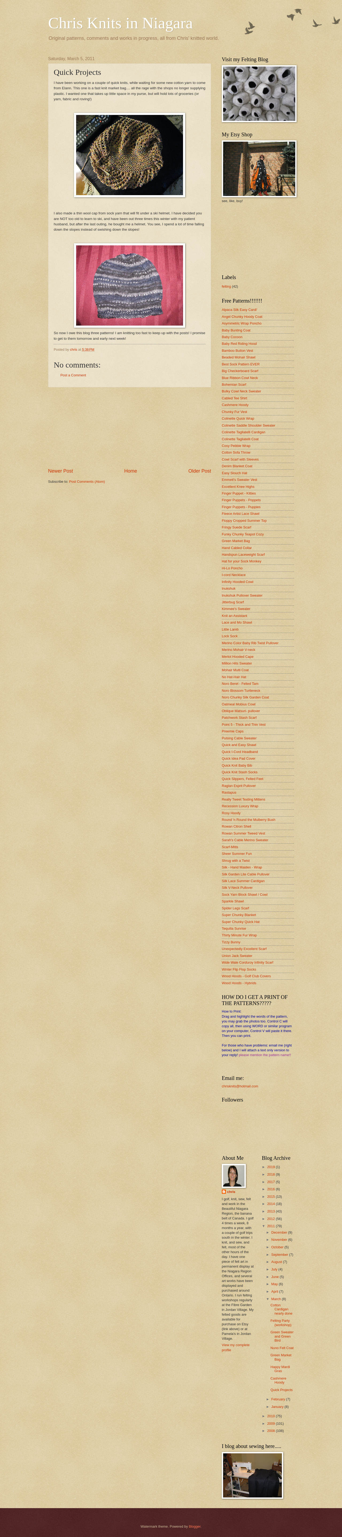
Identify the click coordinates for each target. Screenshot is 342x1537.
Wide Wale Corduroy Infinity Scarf (247, 962)
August (277, 1262)
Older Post (199, 471)
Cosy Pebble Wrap (236, 446)
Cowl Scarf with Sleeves (240, 459)
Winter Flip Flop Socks (239, 969)
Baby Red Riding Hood (239, 344)
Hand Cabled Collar (237, 548)
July (274, 1269)
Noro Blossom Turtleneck (241, 691)
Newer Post (60, 471)
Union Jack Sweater (237, 956)
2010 (271, 1416)
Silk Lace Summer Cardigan (243, 881)
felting (226, 286)
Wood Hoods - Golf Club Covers (246, 976)
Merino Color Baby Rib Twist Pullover (250, 643)
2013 (271, 1211)
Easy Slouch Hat (234, 473)
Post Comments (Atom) (87, 482)
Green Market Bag (236, 541)
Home (130, 471)
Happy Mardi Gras (280, 1369)
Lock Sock (230, 636)
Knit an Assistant (234, 616)
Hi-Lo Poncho (232, 568)
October (277, 1247)
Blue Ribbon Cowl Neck (240, 378)
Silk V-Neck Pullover (237, 888)
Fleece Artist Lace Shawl (240, 514)
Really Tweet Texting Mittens (243, 799)
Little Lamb (230, 629)
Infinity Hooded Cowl (237, 582)
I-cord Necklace (234, 575)
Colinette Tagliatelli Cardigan (243, 432)
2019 (271, 1167)
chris (231, 1192)
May (275, 1284)
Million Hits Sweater (237, 663)
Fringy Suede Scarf (236, 527)
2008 (271, 1431)
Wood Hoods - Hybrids (239, 983)
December (279, 1232)
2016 (271, 1189)
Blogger (195, 1526)
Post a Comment (73, 375)
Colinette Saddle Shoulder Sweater (248, 425)
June (275, 1277)
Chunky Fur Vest (234, 412)
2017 (271, 1182)
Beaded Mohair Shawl (238, 357)
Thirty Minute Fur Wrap (239, 935)
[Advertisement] (130, 427)
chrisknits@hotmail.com (240, 1086)
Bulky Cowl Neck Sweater (241, 391)
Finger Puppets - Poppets (241, 500)
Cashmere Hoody (235, 405)
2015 (271, 1197)
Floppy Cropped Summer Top (244, 521)
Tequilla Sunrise (234, 928)
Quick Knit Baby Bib (237, 765)
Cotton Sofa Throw (236, 452)
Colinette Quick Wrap (238, 418)
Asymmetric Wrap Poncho (242, 323)
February (278, 1399)
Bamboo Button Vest (237, 351)
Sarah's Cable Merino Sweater (245, 840)
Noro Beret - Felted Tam (240, 684)
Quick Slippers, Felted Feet (242, 779)
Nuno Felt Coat (282, 1348)
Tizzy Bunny (231, 942)
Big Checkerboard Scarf (240, 371)
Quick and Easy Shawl (239, 745)
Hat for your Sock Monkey (241, 561)
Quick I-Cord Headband (240, 752)
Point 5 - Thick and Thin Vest (244, 725)
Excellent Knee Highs (238, 487)
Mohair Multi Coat (235, 670)
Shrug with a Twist (236, 861)
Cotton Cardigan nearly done (281, 1309)
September (280, 1255)
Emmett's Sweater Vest (239, 480)
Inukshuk (229, 588)
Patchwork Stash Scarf (239, 718)
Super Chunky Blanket (239, 915)
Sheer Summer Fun (237, 854)
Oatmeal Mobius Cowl (238, 704)
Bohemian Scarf (234, 385)
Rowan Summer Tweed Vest (243, 833)
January (277, 1407)
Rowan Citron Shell (236, 826)
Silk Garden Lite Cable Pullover (246, 874)
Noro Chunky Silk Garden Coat (245, 697)
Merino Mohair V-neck (238, 650)
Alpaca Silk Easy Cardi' (239, 310)
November (279, 1240)
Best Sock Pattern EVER (241, 364)
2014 (271, 1204)
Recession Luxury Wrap (240, 806)
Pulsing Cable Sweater (239, 738)
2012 (271, 1219)
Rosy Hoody (231, 813)
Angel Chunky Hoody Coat (242, 317)
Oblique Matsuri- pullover (241, 711)
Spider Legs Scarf (235, 908)
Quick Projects (281, 1390)
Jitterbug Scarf (233, 602)
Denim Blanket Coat (237, 466)
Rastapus (229, 792)
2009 (271, 1424)
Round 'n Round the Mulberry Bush (248, 820)
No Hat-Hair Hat (234, 677)
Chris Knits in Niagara (120, 23)
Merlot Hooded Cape (238, 657)
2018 (271, 1174)
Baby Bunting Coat (236, 330)
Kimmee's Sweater (236, 609)
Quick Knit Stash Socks (240, 772)
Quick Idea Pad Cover (238, 758)
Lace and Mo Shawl (237, 622)
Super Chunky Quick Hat (241, 922)
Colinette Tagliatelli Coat (240, 439)
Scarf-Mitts (230, 847)
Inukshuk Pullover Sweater (242, 595)
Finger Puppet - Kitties (239, 493)
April (275, 1291)
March (276, 1299)
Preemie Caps (233, 731)
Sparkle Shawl (233, 901)
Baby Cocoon (232, 337)
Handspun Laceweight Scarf (243, 555)
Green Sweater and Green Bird (282, 1336)
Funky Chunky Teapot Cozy (243, 534)
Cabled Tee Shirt (234, 398)
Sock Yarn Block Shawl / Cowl (244, 895)
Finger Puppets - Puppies (241, 507)
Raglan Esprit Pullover (239, 786)
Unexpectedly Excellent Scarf (244, 949)
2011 (271, 1226)
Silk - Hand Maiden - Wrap (242, 867)
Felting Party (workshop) (281, 1323)
